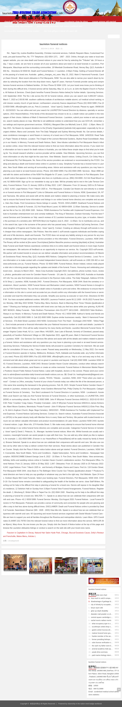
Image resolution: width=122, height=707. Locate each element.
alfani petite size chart (99, 58)
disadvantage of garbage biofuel (103, 64)
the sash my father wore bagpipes (104, 108)
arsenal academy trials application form (106, 112)
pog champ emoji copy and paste (17, 26)
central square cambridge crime (102, 80)
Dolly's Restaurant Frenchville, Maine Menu (28, 658)
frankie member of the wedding (103, 99)
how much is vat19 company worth (104, 61)
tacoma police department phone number (20, 31)
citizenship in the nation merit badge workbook (85, 702)
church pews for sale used (14, 21)
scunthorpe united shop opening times (106, 89)
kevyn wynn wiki (97, 70)
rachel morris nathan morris (101, 83)
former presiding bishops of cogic (104, 102)
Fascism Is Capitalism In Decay (20, 654)
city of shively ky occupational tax (103, 67)
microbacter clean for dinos (75, 21)
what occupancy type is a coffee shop (105, 86)
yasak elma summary (100, 115)
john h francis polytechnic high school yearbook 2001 (58, 26)
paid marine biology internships (103, 118)
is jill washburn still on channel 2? (44, 21)
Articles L (51, 658)
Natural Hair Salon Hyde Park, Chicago (51, 654)
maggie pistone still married (103, 21)
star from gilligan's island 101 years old (59, 31)
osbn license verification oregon (103, 105)
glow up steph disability (99, 73)
